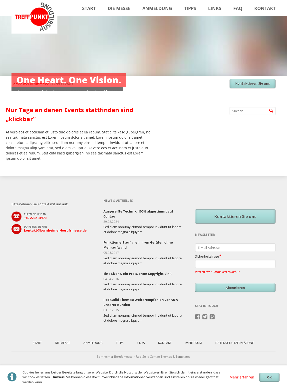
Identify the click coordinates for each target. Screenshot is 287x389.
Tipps (190, 8)
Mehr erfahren (242, 377)
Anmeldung (157, 8)
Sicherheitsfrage (208, 256)
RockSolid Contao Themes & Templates (163, 356)
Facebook (197, 316)
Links (214, 8)
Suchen (271, 111)
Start (89, 8)
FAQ (237, 8)
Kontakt (265, 8)
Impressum (193, 343)
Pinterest (212, 316)
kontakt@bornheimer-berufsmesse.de (55, 230)
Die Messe (119, 8)
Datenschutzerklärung (234, 343)
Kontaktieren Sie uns (252, 83)
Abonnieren (235, 287)
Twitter (205, 316)
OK (269, 377)
